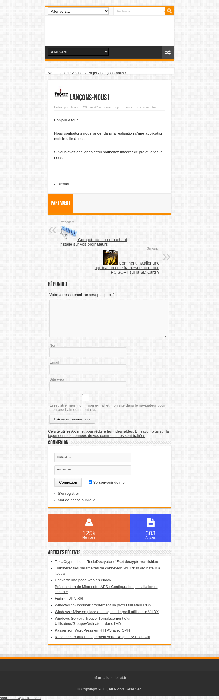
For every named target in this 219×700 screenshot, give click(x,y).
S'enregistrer (68, 493)
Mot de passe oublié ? (76, 500)
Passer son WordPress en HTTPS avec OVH (92, 630)
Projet (92, 73)
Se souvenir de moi (107, 482)
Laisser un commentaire (141, 107)
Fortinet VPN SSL (69, 598)
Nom (53, 345)
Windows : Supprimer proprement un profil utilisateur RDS (103, 605)
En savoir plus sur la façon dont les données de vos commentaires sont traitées (108, 433)
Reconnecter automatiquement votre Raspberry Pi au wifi (102, 637)
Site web (56, 379)
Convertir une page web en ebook (83, 580)
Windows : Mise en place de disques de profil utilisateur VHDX (107, 612)
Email (54, 362)
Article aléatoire (168, 52)
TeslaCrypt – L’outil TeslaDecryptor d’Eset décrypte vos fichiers (107, 561)
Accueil (78, 73)
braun (75, 107)
